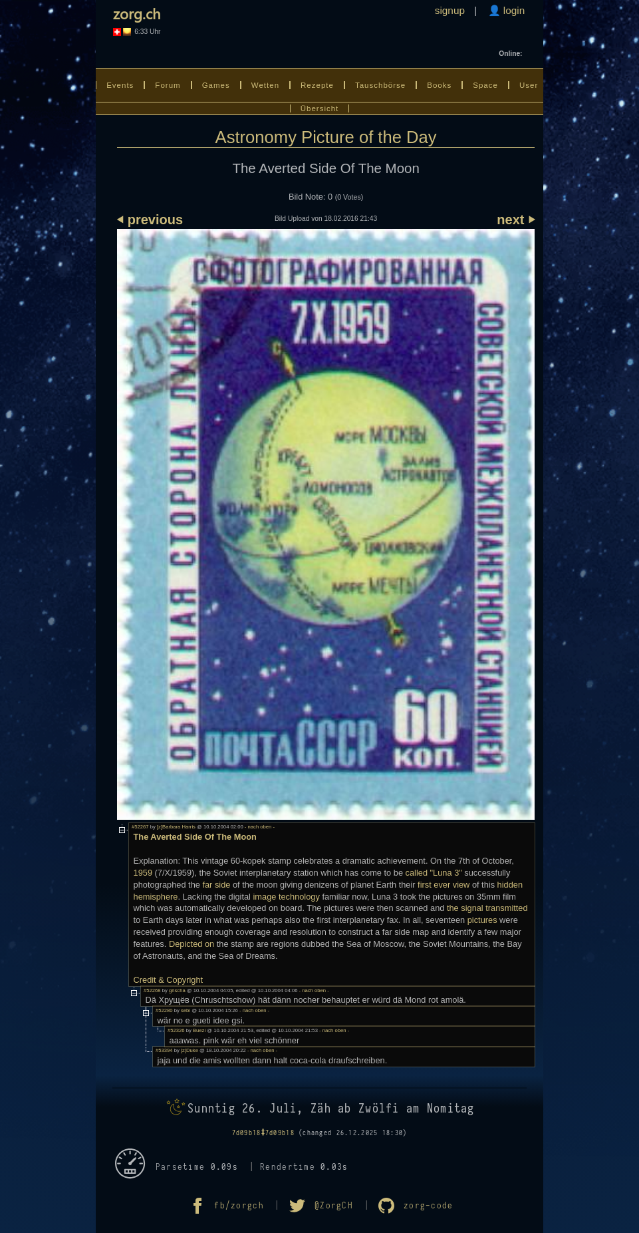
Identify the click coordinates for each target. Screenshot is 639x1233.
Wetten (265, 85)
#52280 (164, 1010)
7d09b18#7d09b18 (263, 1133)
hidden (510, 885)
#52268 (152, 990)
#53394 (164, 1050)
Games (216, 85)
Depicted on (191, 944)
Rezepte (317, 85)
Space (485, 85)
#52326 (176, 1030)
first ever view (443, 885)
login (513, 10)
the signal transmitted (487, 908)
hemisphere (156, 897)
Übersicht (320, 108)
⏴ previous (150, 219)
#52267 (140, 827)
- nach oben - (259, 827)
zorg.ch (136, 13)
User (528, 85)
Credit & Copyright (168, 980)
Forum (167, 85)
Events (120, 85)
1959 (143, 873)
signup (450, 10)
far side (216, 885)
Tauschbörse (380, 85)
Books (439, 85)
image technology (286, 897)
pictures (482, 920)
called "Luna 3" (434, 873)
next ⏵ (516, 219)
